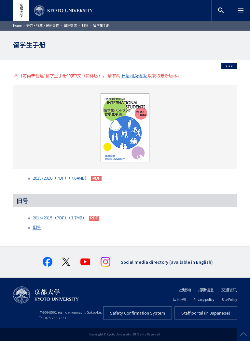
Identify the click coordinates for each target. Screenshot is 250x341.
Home (17, 25)
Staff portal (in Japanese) (205, 313)
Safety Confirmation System (137, 313)
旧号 (37, 227)
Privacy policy (203, 299)
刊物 (85, 25)
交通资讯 (229, 289)
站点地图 (179, 299)
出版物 (185, 289)
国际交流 (70, 25)
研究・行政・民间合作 (42, 25)
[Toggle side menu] (229, 66)
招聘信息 (206, 289)
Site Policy (229, 299)
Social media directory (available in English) (167, 262)
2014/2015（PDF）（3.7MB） (60, 218)
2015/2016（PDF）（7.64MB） (61, 178)
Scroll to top (243, 334)
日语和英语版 (134, 75)
